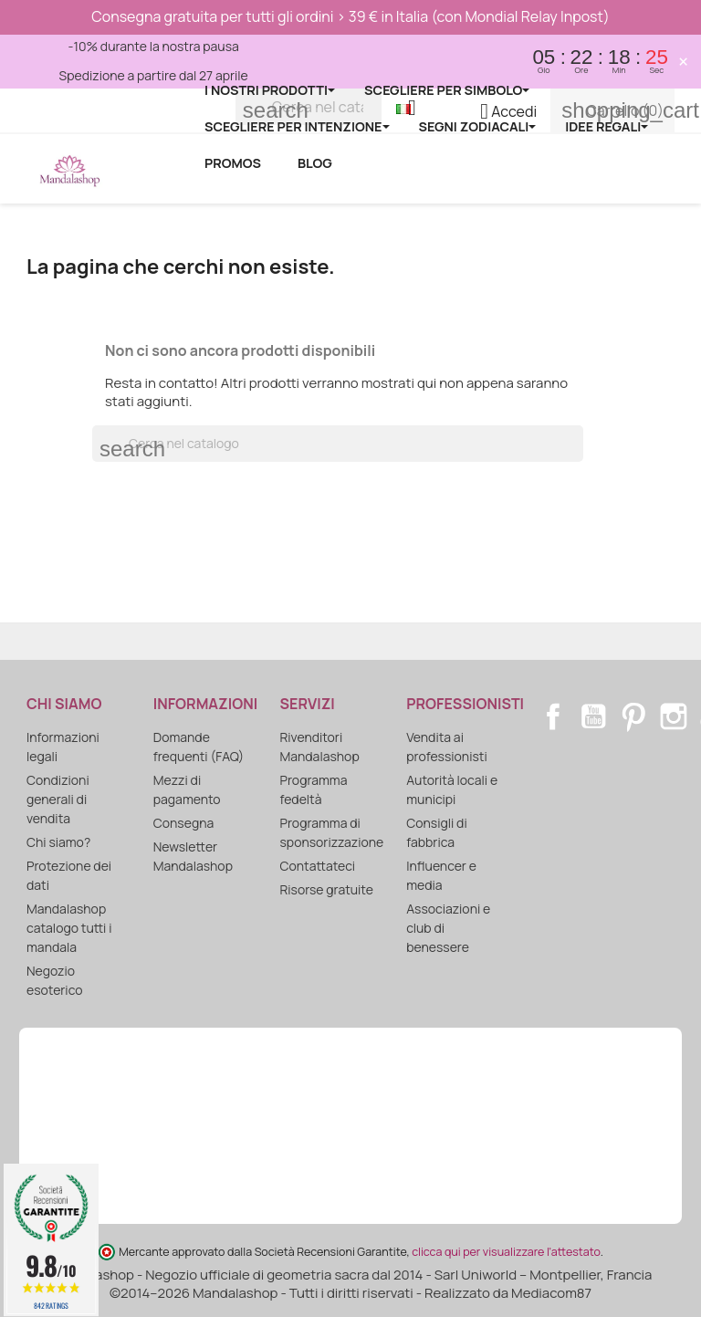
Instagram (673, 716)
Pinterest (633, 716)
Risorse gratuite (326, 889)
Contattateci (317, 865)
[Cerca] (337, 443)
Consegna (183, 822)
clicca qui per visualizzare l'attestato (506, 1252)
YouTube (593, 716)
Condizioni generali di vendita (57, 799)
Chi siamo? (58, 842)
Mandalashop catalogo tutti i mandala (68, 928)
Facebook (553, 716)
